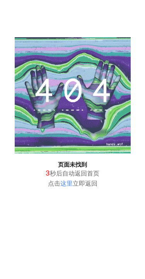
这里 (66, 183)
